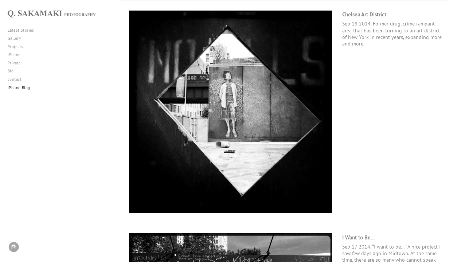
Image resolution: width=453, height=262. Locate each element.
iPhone (17, 54)
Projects (18, 46)
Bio (10, 71)
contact (15, 79)
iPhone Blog (19, 87)
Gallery (17, 38)
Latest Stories (24, 30)
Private (14, 63)
